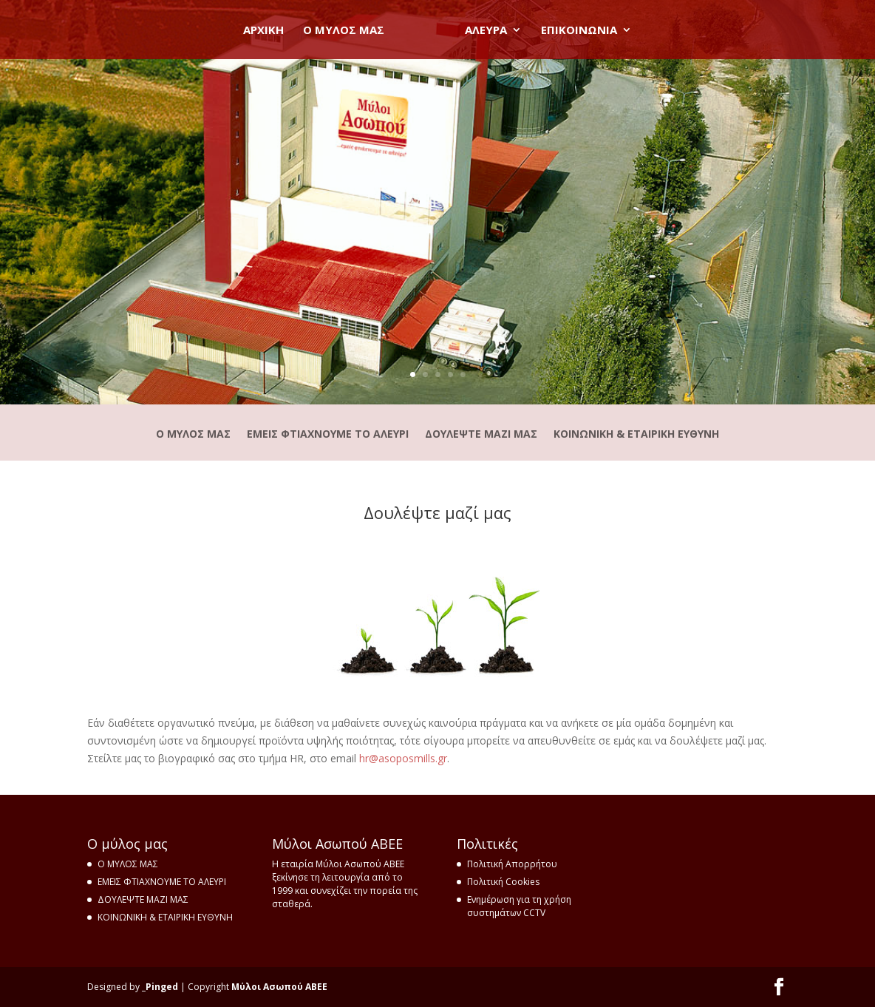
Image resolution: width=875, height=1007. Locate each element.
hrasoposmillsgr (403, 758)
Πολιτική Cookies (503, 881)
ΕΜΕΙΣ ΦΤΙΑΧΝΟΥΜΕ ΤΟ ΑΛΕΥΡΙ (328, 435)
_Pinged (160, 986)
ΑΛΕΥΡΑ (481, 30)
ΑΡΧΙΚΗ (268, 30)
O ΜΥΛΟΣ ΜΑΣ (348, 30)
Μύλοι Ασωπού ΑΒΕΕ (279, 986)
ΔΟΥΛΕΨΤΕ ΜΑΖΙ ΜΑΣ (481, 435)
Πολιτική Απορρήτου (512, 864)
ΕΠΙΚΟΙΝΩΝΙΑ (574, 30)
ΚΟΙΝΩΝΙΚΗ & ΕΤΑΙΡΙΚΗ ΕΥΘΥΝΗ (636, 435)
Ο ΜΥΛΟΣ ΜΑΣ (193, 435)
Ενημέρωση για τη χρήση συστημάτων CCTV (519, 906)
